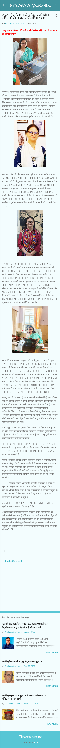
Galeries (36, 742)
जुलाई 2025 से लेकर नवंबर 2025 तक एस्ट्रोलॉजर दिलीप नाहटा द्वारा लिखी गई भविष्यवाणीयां (24, 625)
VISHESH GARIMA (29, 5)
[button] (56, 16)
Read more (52, 652)
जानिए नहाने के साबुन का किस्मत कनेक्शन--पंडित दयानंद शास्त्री (24, 697)
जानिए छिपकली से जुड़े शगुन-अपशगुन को (22, 661)
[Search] (56, 5)
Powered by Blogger (30, 736)
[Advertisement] (30, 585)
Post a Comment (13, 561)
